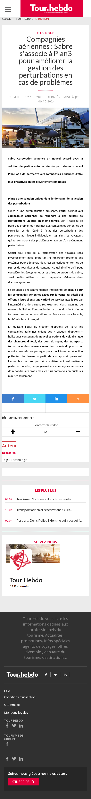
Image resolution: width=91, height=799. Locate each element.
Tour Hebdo (23, 18)
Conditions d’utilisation (19, 697)
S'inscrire (21, 781)
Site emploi (12, 705)
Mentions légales (16, 712)
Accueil (6, 18)
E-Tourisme (42, 18)
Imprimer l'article (21, 418)
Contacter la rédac (45, 425)
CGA (7, 691)
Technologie (19, 460)
